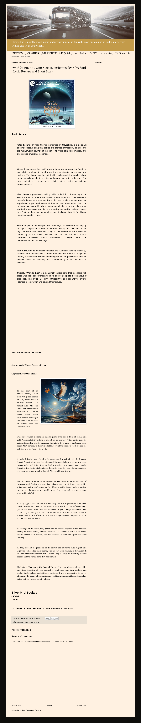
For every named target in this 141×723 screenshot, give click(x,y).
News (122, 53)
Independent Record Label (20, 56)
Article (35, 53)
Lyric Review (80, 53)
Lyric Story (107, 53)
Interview (17, 53)
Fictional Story (56, 53)
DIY (94, 53)
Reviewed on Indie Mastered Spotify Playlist (53, 608)
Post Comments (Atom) (31, 710)
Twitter (15, 599)
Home (49, 706)
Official (15, 596)
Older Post (81, 706)
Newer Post (16, 706)
